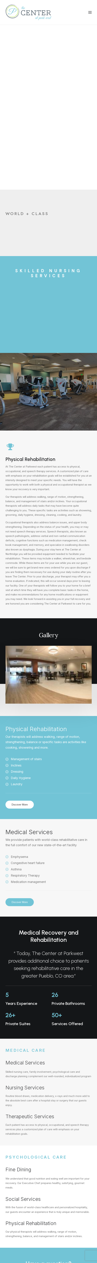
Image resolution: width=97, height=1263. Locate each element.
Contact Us (48, 1113)
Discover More (20, 640)
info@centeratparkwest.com (22, 1174)
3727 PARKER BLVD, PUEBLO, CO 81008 (28, 1199)
